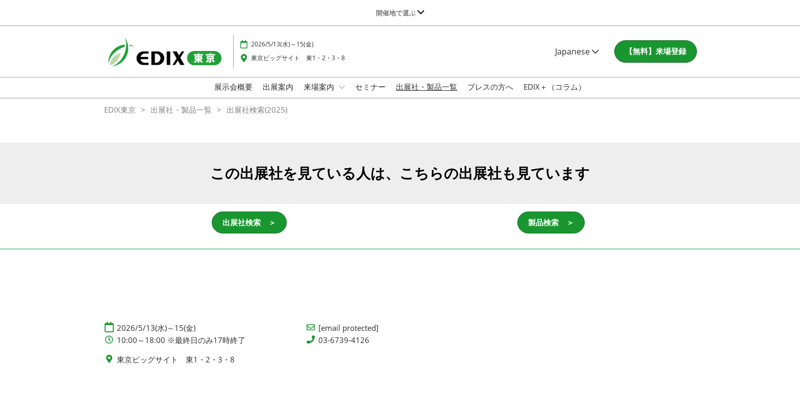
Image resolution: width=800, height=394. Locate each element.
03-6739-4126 (343, 349)
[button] (655, 61)
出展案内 (278, 96)
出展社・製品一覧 (426, 96)
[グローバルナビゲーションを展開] (400, 12)
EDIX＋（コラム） (554, 96)
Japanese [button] (577, 61)
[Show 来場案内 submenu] (342, 96)
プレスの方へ (490, 96)
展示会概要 (233, 96)
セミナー (370, 96)
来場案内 (320, 96)
